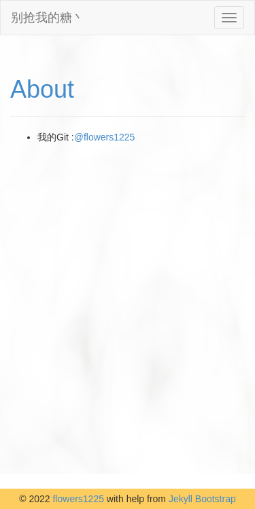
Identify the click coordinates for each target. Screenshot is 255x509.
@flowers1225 (104, 137)
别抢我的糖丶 (47, 17)
